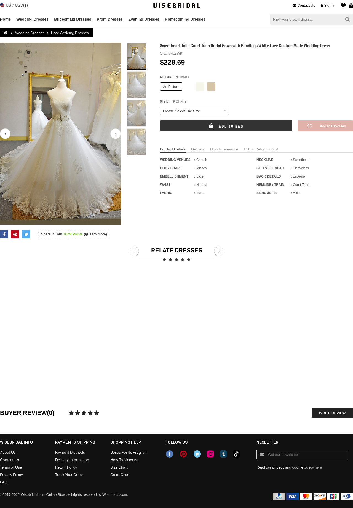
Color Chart (120, 474)
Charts (182, 77)
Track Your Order (69, 474)
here (318, 467)
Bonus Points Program (128, 452)
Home (5, 19)
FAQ (3, 482)
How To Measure (124, 459)
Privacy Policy (11, 474)
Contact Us (304, 5)
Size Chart (119, 467)
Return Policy (66, 467)
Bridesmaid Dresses (72, 19)
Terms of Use (11, 467)
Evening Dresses (143, 19)
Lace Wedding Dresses (70, 32)
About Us (8, 452)
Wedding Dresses (32, 19)
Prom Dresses (110, 19)
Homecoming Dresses (185, 19)
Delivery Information (72, 459)
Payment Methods (70, 452)
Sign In (328, 5)
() (95, 234)
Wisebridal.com (115, 495)
